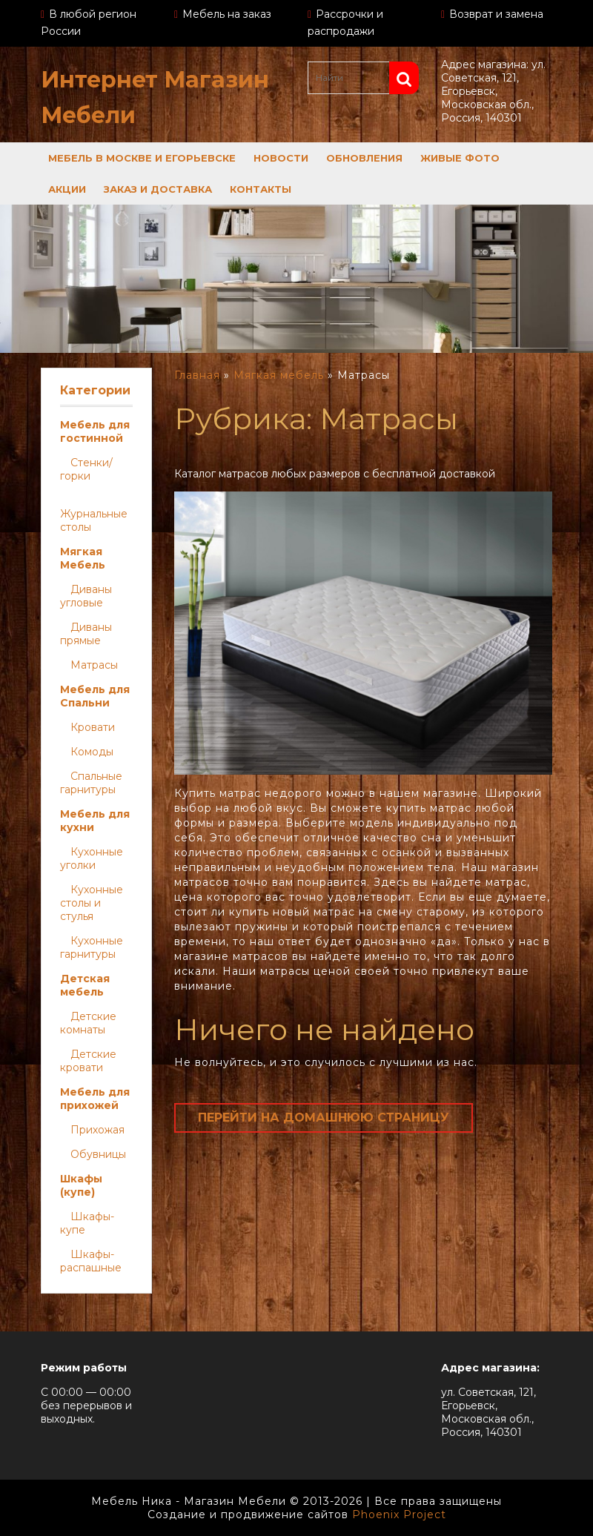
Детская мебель (85, 985)
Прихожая (97, 1129)
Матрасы (94, 665)
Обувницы (98, 1154)
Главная (197, 375)
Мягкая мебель (278, 375)
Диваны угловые (86, 596)
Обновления (364, 158)
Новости (281, 158)
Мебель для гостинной (95, 431)
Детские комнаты (88, 1023)
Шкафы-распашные (91, 1261)
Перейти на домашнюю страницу (323, 1117)
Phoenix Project (399, 1514)
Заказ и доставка (158, 189)
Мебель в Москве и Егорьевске (142, 158)
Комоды (91, 751)
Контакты (260, 189)
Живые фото (460, 158)
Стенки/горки (86, 469)
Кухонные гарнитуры (91, 947)
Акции (67, 189)
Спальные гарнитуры (91, 782)
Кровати (92, 727)
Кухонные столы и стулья (91, 903)
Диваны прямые (86, 633)
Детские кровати (88, 1060)
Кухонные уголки (91, 858)
